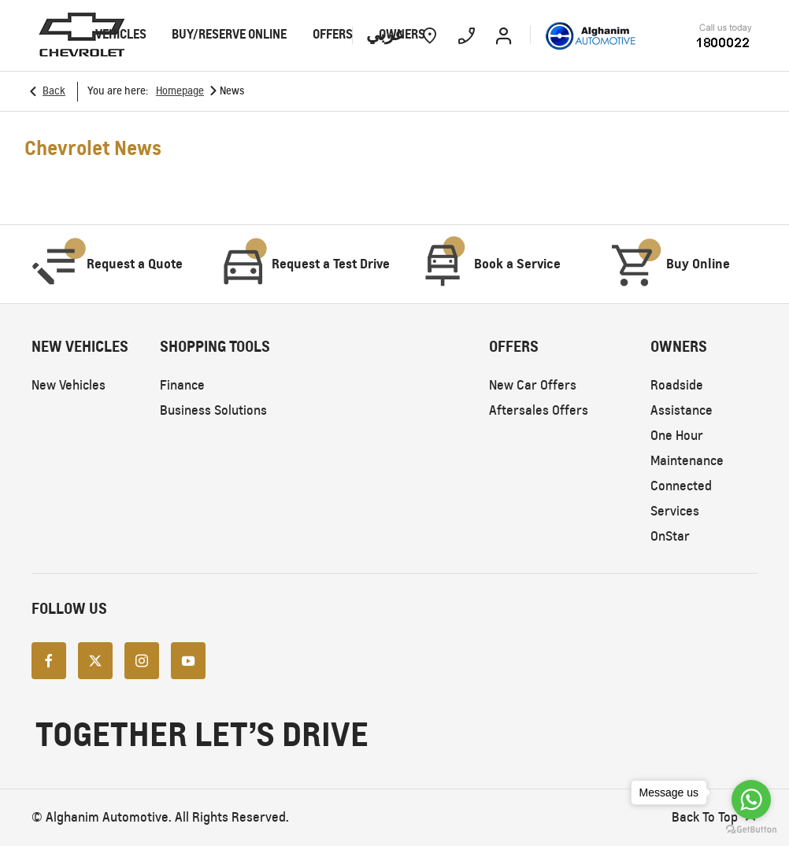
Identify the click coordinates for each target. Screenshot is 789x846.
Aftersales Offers (538, 410)
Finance (182, 385)
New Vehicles (68, 385)
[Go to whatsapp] (751, 799)
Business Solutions (213, 410)
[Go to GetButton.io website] (751, 830)
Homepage (180, 91)
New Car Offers (532, 385)
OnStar (670, 536)
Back (54, 91)
